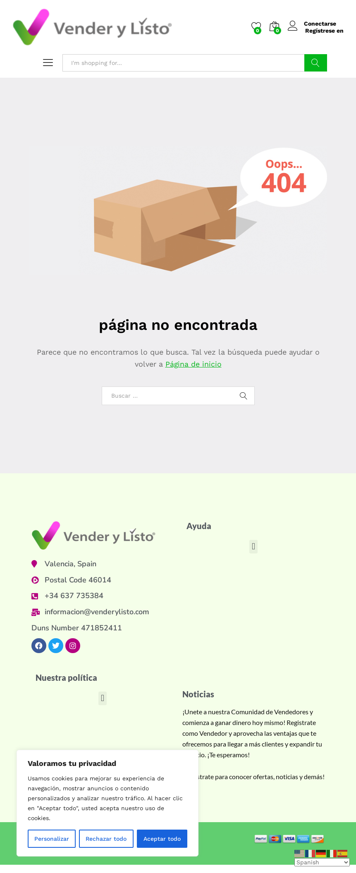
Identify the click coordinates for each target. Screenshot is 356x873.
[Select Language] (322, 862)
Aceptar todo (162, 838)
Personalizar (51, 838)
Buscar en (315, 63)
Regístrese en (324, 30)
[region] (107, 803)
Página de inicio (193, 364)
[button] (253, 546)
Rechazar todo (106, 838)
